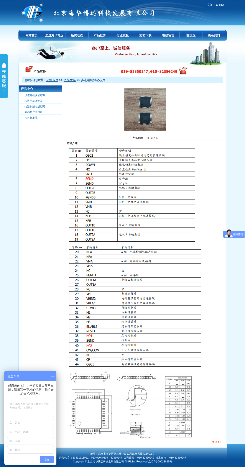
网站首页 (31, 35)
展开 (4, 80)
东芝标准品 (31, 117)
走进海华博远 (54, 35)
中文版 (208, 4)
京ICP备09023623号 (160, 461)
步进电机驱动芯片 (35, 95)
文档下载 (145, 35)
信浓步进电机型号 (35, 106)
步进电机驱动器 (34, 100)
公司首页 (52, 80)
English (220, 4)
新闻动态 (77, 35)
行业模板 (123, 35)
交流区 (191, 35)
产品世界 (100, 35)
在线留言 (168, 35)
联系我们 (214, 35)
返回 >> (216, 442)
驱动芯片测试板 (34, 112)
